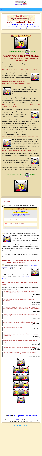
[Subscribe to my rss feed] (2, 9)
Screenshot (14, 25)
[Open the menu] (40, 9)
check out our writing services (13, 256)
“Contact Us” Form (15, 420)
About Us (22, 25)
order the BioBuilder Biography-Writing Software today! (25, 416)
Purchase (30, 25)
